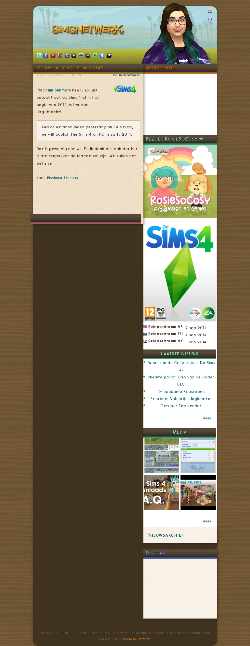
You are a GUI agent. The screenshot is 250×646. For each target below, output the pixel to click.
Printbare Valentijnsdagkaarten (182, 399)
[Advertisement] (126, 199)
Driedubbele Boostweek (181, 391)
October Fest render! (182, 406)
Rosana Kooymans (135, 639)
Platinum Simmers (126, 75)
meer (207, 418)
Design (104, 639)
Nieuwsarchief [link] (166, 535)
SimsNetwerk (88, 31)
